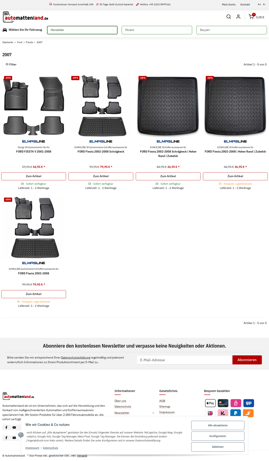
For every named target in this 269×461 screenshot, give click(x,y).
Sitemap (164, 406)
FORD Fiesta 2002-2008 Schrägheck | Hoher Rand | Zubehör (168, 152)
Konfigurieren (220, 436)
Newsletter (122, 413)
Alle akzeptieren (220, 426)
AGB (162, 401)
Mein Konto (229, 4)
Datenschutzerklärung (75, 358)
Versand (82, 455)
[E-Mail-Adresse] (184, 359)
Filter (11, 64)
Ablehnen (220, 447)
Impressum (30, 448)
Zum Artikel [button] (33, 176)
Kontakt (245, 4)
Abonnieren (247, 359)
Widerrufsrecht (169, 418)
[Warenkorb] (256, 17)
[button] (228, 17)
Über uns (120, 401)
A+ (259, 4)
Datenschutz (48, 448)
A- (264, 4)
